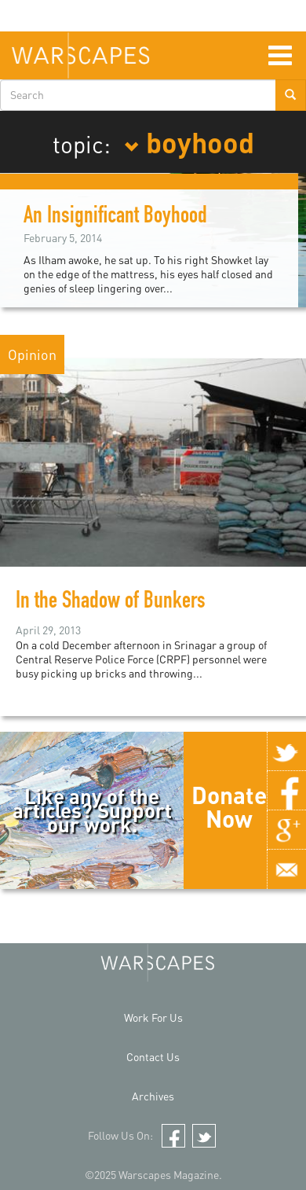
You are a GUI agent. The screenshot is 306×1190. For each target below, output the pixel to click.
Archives (153, 1096)
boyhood (189, 141)
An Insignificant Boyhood (115, 218)
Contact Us (153, 1056)
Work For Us (153, 1017)
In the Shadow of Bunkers (115, 603)
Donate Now (229, 806)
